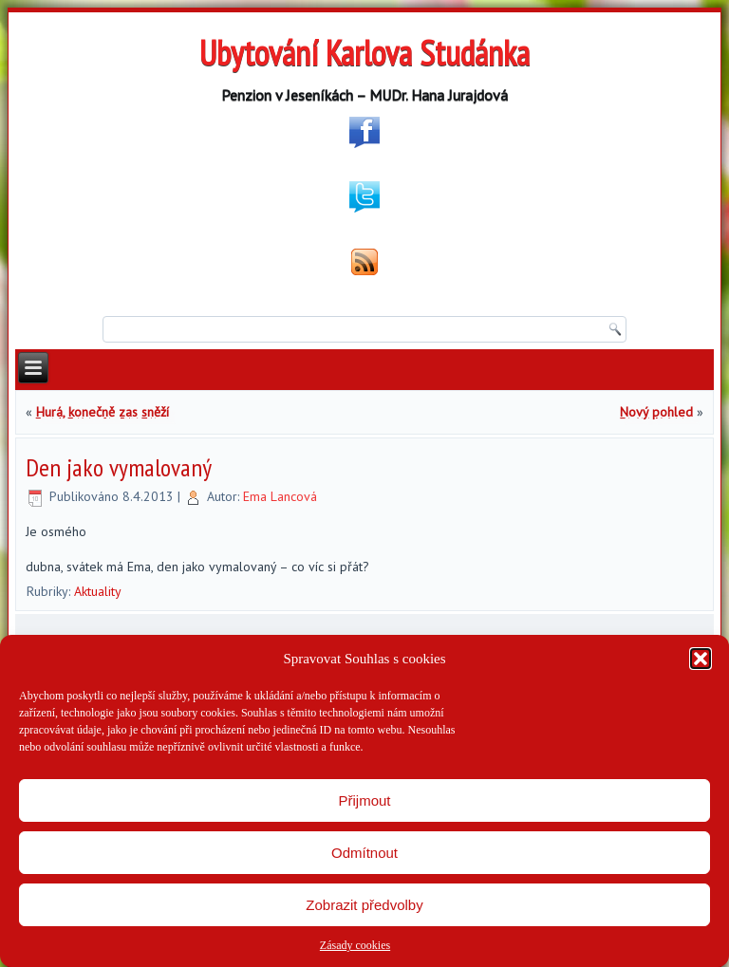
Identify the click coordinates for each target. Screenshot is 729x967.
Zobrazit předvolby (364, 905)
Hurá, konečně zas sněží (102, 411)
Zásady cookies (355, 945)
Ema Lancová (280, 496)
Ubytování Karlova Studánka (364, 52)
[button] (700, 658)
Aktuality (98, 591)
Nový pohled (656, 411)
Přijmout (364, 800)
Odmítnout (364, 853)
